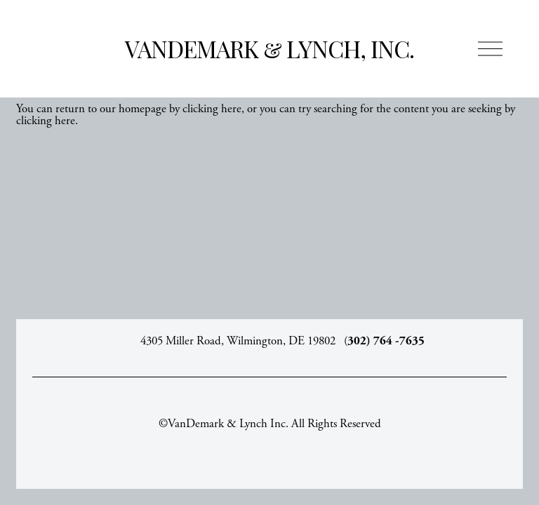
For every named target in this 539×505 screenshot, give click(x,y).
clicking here (211, 108)
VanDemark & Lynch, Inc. (269, 48)
